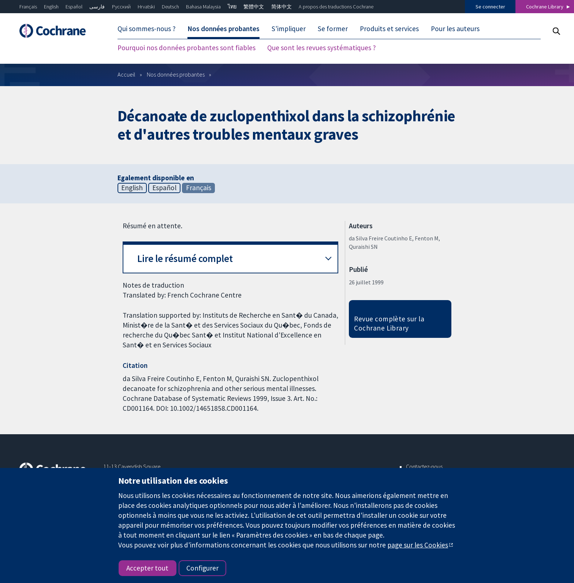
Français (28, 6)
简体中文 (281, 6)
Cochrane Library (544, 6)
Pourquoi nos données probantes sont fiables (187, 47)
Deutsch (170, 6)
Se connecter (490, 6)
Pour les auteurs (455, 28)
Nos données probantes (223, 28)
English (51, 6)
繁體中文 (253, 6)
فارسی (97, 6)
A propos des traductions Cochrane (336, 6)
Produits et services (389, 28)
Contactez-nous (424, 466)
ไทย (232, 6)
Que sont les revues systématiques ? (321, 47)
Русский (121, 6)
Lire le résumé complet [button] (185, 258)
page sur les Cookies (417, 544)
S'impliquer (289, 28)
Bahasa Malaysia (203, 6)
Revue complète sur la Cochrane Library (389, 323)
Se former (333, 28)
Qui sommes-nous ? (147, 28)
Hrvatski (146, 6)
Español (74, 6)
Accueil (126, 74)
